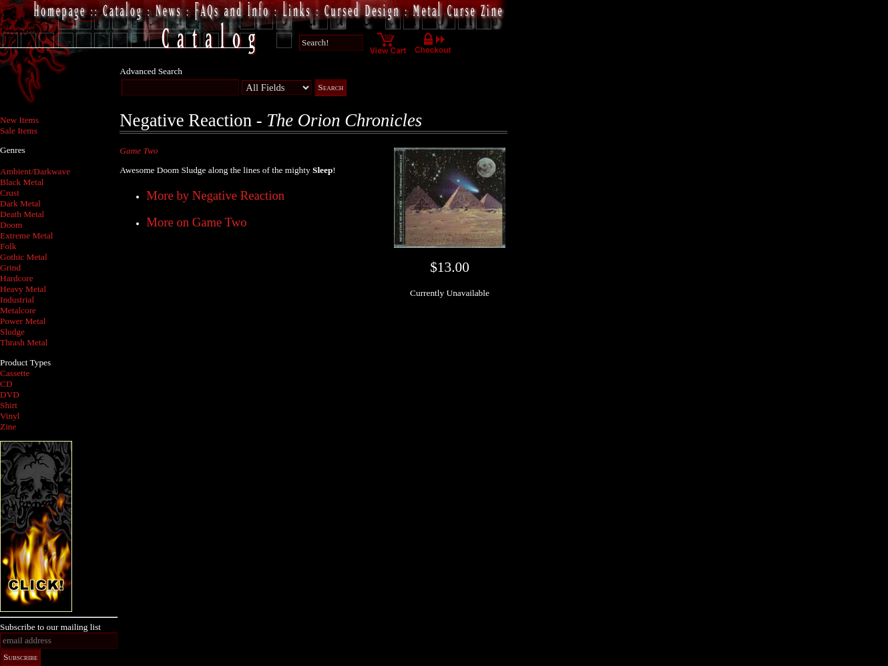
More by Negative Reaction (215, 195)
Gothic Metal (23, 257)
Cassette (14, 373)
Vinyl (10, 416)
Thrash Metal (23, 342)
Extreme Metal (26, 235)
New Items (19, 120)
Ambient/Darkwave (35, 171)
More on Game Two (196, 222)
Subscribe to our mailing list (50, 627)
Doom (11, 225)
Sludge (12, 332)
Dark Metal (20, 203)
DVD (9, 394)
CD (6, 384)
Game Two (139, 151)
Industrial (17, 300)
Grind (10, 268)
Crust (9, 193)
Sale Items (18, 131)
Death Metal (22, 214)
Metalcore (18, 310)
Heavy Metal (23, 289)
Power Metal (22, 321)
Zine (8, 427)
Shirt (8, 405)
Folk (8, 246)
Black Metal (22, 182)
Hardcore (16, 278)
